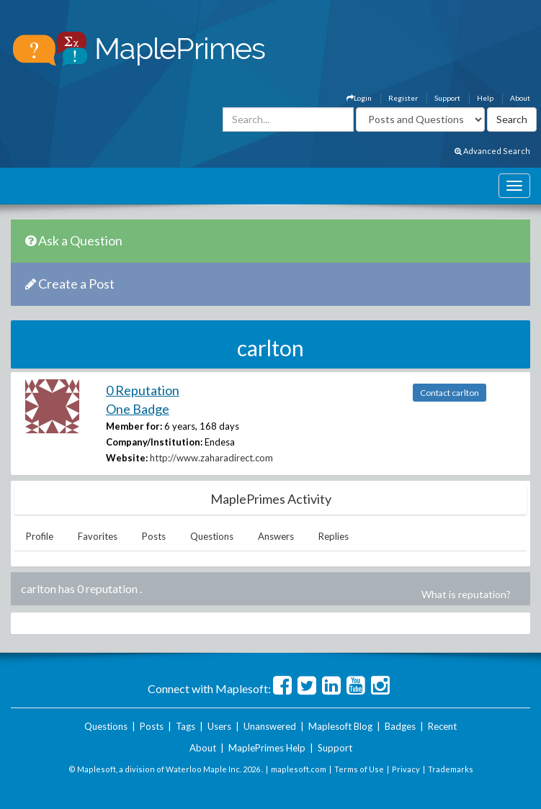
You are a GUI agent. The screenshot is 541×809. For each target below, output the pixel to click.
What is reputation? (466, 594)
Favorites (97, 536)
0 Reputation (142, 390)
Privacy (406, 769)
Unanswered (269, 726)
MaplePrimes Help (266, 748)
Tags (185, 726)
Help (485, 98)
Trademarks (450, 769)
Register (403, 98)
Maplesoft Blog (340, 726)
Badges (400, 726)
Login (359, 98)
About (520, 98)
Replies (333, 536)
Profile (39, 536)
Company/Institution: (154, 442)
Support (447, 98)
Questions (211, 536)
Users (219, 726)
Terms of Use (359, 769)
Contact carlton (449, 392)
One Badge (137, 409)
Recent (442, 726)
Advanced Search (492, 150)
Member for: (134, 426)
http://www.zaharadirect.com (211, 458)
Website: (127, 458)
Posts (154, 536)
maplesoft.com (298, 769)
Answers (276, 536)
